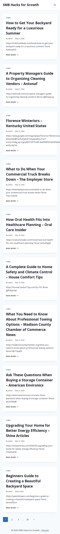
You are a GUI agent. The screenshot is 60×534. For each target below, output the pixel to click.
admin (10, 38)
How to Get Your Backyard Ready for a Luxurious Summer (28, 28)
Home (8, 18)
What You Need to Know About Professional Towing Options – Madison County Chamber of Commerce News (29, 324)
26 (27, 519)
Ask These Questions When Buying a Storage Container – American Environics (29, 379)
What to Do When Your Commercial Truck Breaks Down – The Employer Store (29, 174)
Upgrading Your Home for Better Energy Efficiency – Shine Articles (28, 430)
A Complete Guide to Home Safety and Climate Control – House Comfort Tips (29, 271)
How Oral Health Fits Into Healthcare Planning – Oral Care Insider (29, 224)
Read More (12, 55)
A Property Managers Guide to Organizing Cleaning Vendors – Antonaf (29, 78)
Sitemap (45, 530)
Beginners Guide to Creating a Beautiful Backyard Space (23, 480)
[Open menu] (54, 5)
